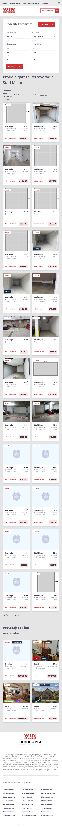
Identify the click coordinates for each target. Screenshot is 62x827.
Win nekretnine (46, 800)
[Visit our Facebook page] (22, 741)
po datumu (43, 94)
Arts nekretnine (8, 811)
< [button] (4, 615)
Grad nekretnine (8, 789)
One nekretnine (27, 811)
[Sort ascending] (22, 94)
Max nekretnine (8, 807)
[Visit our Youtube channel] (29, 741)
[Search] (57, 10)
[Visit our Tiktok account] (40, 741)
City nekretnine (27, 789)
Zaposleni (45, 3)
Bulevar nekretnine (48, 793)
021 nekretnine (46, 789)
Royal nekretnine (28, 793)
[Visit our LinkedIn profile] (36, 741)
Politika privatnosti (24, 744)
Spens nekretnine (28, 800)
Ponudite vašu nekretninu (31, 3)
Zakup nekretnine (9, 815)
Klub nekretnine (47, 796)
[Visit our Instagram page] (25, 741)
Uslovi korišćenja (38, 744)
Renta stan (45, 811)
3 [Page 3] (15, 615)
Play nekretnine (47, 804)
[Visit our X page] (33, 741)
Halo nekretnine (27, 796)
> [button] (18, 615)
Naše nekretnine (15, 3)
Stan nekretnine (8, 804)
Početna (4, 3)
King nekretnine (27, 807)
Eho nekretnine (8, 800)
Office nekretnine (9, 796)
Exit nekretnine (27, 804)
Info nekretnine (8, 793)
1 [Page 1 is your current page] (7, 615)
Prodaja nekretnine (29, 815)
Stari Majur (37, 43)
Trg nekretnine (46, 807)
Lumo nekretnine (47, 815)
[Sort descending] (25, 94)
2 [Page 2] (11, 615)
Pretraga (14, 66)
